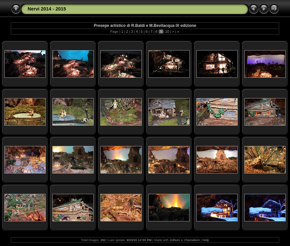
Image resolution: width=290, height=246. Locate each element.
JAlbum (174, 240)
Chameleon (192, 240)
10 (167, 31)
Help (206, 240)
